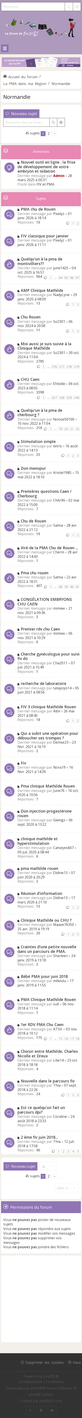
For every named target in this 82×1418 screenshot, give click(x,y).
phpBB (36, 1388)
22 (77, 429)
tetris (57, 446)
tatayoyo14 (62, 688)
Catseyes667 (63, 847)
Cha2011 (60, 663)
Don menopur (33, 468)
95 (66, 278)
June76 (59, 790)
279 (76, 367)
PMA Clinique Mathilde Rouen (48, 999)
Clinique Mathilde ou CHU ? (46, 920)
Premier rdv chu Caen (40, 629)
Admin (59, 175)
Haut (77, 1362)
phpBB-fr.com (50, 1400)
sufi (56, 1004)
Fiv (23, 763)
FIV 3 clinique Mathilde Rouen (48, 706)
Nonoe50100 (63, 419)
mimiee (59, 608)
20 (66, 429)
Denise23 (60, 742)
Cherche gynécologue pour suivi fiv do (48, 656)
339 (69, 398)
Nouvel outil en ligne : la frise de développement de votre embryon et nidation (46, 166)
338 (61, 398)
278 (69, 367)
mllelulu (59, 980)
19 (60, 429)
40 (71, 587)
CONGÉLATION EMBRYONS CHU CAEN (44, 602)
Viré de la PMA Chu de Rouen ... (49, 547)
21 (71, 429)
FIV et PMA (45, 184)
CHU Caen (30, 379)
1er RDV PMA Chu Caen (42, 1024)
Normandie (16, 96)
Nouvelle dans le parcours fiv (48, 1081)
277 (61, 367)
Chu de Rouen (33, 521)
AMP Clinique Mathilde (42, 290)
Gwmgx (59, 820)
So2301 (59, 321)
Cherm (58, 552)
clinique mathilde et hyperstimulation (37, 841)
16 (66, 1039)
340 (76, 398)
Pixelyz (58, 213)
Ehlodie (59, 383)
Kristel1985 (62, 472)
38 (60, 587)
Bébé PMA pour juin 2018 (44, 976)
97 (77, 278)
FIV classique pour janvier (44, 235)
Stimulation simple (38, 441)
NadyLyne (61, 294)
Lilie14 (58, 1060)
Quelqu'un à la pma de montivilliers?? (39, 261)
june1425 (60, 268)
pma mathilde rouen (39, 868)
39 (66, 587)
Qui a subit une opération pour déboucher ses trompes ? (47, 736)
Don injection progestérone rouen (44, 813)
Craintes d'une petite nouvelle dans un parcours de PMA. (46, 949)
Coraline (60, 1116)
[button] (54, 133)
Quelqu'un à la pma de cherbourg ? (39, 412)
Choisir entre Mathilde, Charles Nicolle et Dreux (47, 1054)
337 (54, 398)
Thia (57, 1085)
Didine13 (60, 872)
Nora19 (59, 767)
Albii (56, 711)
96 (71, 278)
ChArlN (59, 500)
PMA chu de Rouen (38, 209)
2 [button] (49, 133)
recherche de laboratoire (43, 683)
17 (71, 1039)
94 (60, 278)
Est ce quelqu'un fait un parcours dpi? (41, 1110)
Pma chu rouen (34, 572)
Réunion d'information (41, 893)
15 (60, 1039)
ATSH (57, 1029)
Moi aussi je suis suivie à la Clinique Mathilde (44, 346)
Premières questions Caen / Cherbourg (44, 494)
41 (77, 587)
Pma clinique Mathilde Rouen (48, 786)
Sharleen (60, 955)
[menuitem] (30, 1381)
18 (77, 1039)
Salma (58, 525)
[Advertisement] (41, 1299)
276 (54, 367)
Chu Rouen (30, 317)
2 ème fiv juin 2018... (39, 1137)
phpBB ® (51, 1376)
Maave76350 (63, 924)
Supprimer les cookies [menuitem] (45, 1362)
